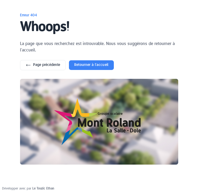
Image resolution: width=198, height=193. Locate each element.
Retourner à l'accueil (91, 65)
